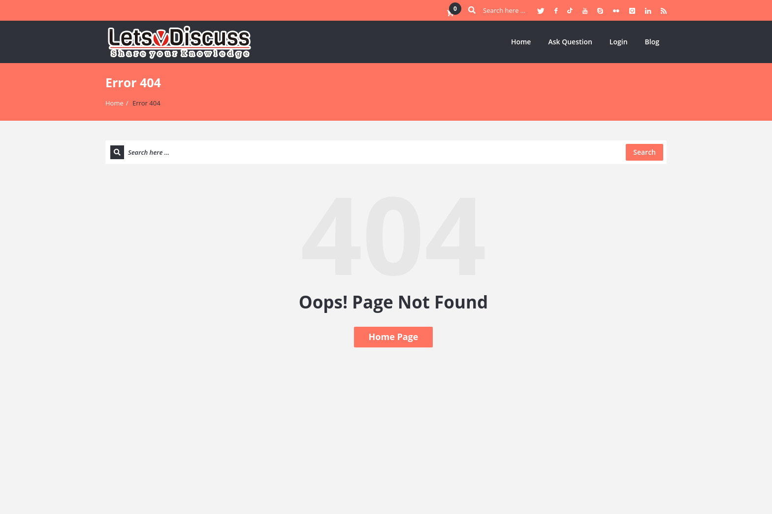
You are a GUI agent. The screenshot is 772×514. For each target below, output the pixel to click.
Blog (652, 41)
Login (619, 41)
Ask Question (570, 41)
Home (521, 41)
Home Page (393, 337)
